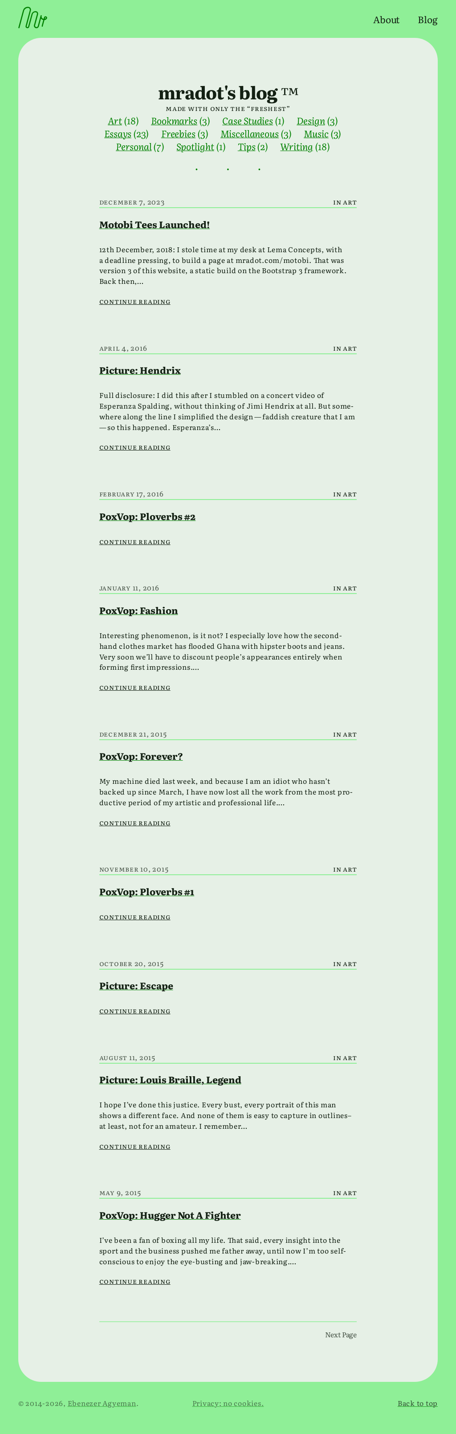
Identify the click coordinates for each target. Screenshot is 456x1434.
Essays (117, 133)
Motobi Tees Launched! (154, 223)
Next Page (341, 1334)
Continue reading (135, 301)
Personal (133, 146)
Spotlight (195, 146)
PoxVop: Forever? (141, 755)
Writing (296, 146)
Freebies (178, 133)
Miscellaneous (249, 133)
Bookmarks (174, 120)
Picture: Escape (136, 985)
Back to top (418, 1403)
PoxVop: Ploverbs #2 (147, 515)
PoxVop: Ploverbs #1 (147, 891)
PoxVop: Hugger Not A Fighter (170, 1214)
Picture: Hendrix (140, 369)
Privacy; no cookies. (228, 1403)
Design (311, 120)
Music (316, 133)
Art (115, 120)
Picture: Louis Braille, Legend (170, 1079)
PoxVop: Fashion (138, 609)
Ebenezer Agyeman (102, 1403)
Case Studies (247, 120)
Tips (247, 146)
